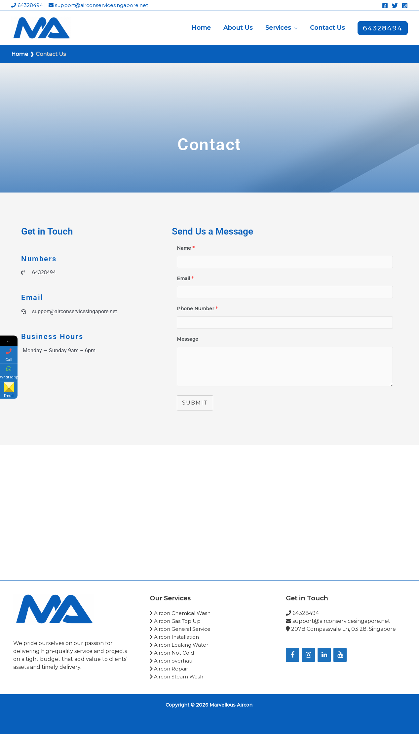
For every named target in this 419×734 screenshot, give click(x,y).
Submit (195, 403)
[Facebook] (385, 6)
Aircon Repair (169, 669)
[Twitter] (395, 6)
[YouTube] (340, 655)
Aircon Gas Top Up (176, 621)
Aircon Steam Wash (177, 676)
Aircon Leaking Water (180, 645)
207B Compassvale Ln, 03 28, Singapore (341, 629)
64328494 (27, 5)
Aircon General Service (180, 629)
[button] (295, 27)
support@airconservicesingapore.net (98, 5)
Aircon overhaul (172, 661)
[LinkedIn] (324, 655)
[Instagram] (405, 6)
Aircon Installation (175, 637)
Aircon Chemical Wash (181, 613)
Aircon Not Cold (172, 653)
